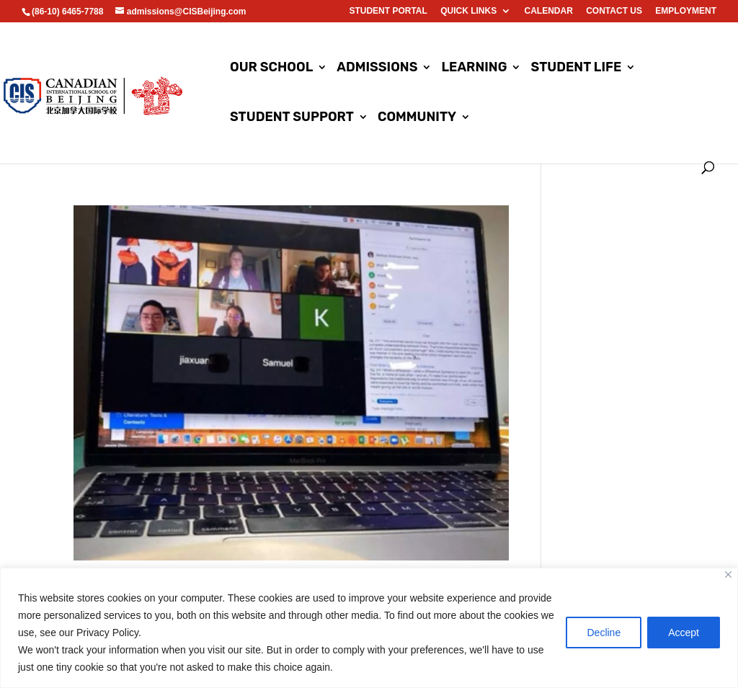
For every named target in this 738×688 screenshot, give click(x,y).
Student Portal (388, 11)
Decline (604, 632)
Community (417, 118)
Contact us (614, 11)
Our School (271, 68)
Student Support (292, 118)
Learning (474, 68)
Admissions (377, 68)
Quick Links (468, 11)
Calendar (549, 11)
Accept (683, 632)
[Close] (728, 574)
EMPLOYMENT (685, 11)
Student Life (576, 68)
